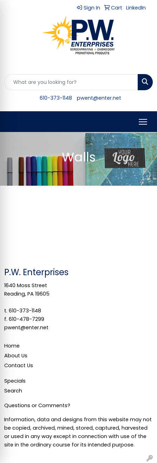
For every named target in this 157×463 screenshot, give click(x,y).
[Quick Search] (71, 82)
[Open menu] (143, 122)
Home (12, 345)
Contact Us (18, 365)
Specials (15, 380)
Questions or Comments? (37, 405)
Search (13, 390)
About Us (15, 355)
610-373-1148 (56, 97)
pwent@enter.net (99, 97)
